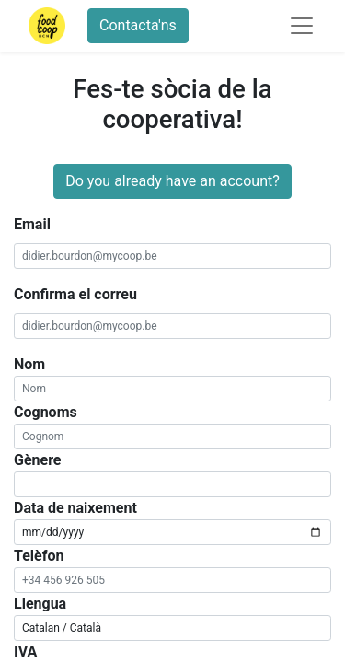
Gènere (38, 460)
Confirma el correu (75, 294)
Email (32, 224)
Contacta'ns (138, 25)
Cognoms (45, 412)
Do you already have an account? (172, 181)
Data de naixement (75, 508)
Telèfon (38, 555)
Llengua (40, 603)
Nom (29, 364)
